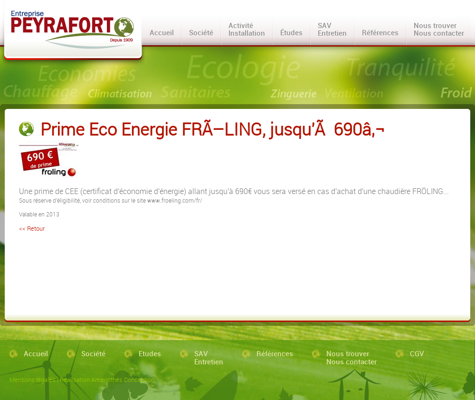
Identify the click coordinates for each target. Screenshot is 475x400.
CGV (417, 354)
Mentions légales (33, 379)
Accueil (162, 32)
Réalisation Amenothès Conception (107, 379)
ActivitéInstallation (246, 29)
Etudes (150, 354)
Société (201, 32)
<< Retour (32, 228)
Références (380, 32)
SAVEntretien (332, 29)
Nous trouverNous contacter (439, 29)
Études (291, 32)
